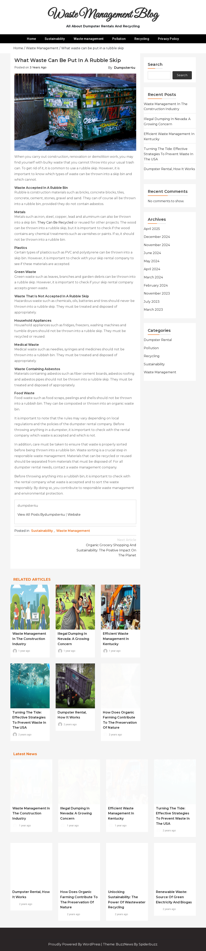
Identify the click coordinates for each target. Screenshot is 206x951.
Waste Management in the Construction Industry (29, 639)
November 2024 (157, 245)
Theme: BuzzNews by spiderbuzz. (130, 944)
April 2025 (152, 229)
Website (74, 514)
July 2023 (152, 302)
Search (155, 64)
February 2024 (156, 285)
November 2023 (157, 293)
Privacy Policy (168, 39)
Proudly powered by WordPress (74, 944)
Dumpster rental (158, 340)
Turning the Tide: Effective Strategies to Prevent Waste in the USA (168, 154)
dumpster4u (124, 68)
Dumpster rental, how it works (169, 169)
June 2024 (152, 253)
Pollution (119, 39)
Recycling (141, 39)
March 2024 (153, 277)
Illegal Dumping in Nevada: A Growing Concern (73, 639)
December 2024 (157, 237)
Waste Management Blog (103, 14)
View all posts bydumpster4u (41, 514)
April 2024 (152, 269)
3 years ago (38, 67)
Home (31, 39)
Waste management (88, 39)
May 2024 (151, 261)
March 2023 (153, 309)
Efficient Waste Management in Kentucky (116, 639)
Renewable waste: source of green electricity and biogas (174, 897)
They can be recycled (55, 222)
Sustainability (55, 39)
